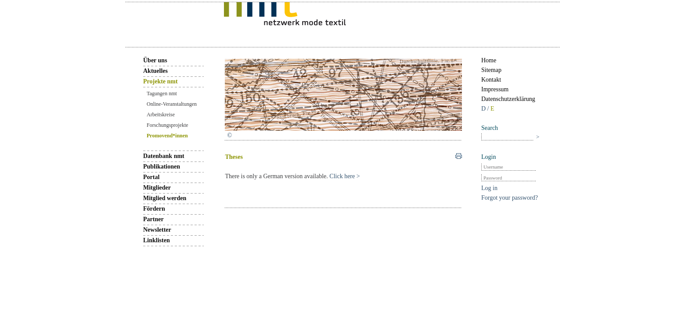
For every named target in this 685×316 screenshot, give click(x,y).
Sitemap (491, 70)
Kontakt (491, 79)
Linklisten (156, 240)
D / (485, 108)
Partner (153, 219)
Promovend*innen (167, 136)
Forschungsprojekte (167, 125)
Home (488, 60)
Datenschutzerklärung (508, 99)
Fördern (154, 208)
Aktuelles (155, 71)
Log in (489, 188)
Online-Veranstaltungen (172, 104)
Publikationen (161, 166)
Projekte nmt (160, 81)
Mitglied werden (164, 198)
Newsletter (157, 229)
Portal (151, 177)
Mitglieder (157, 187)
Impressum (494, 89)
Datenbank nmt (163, 156)
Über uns (155, 60)
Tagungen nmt (162, 93)
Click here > (344, 176)
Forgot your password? (509, 197)
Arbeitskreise (161, 114)
